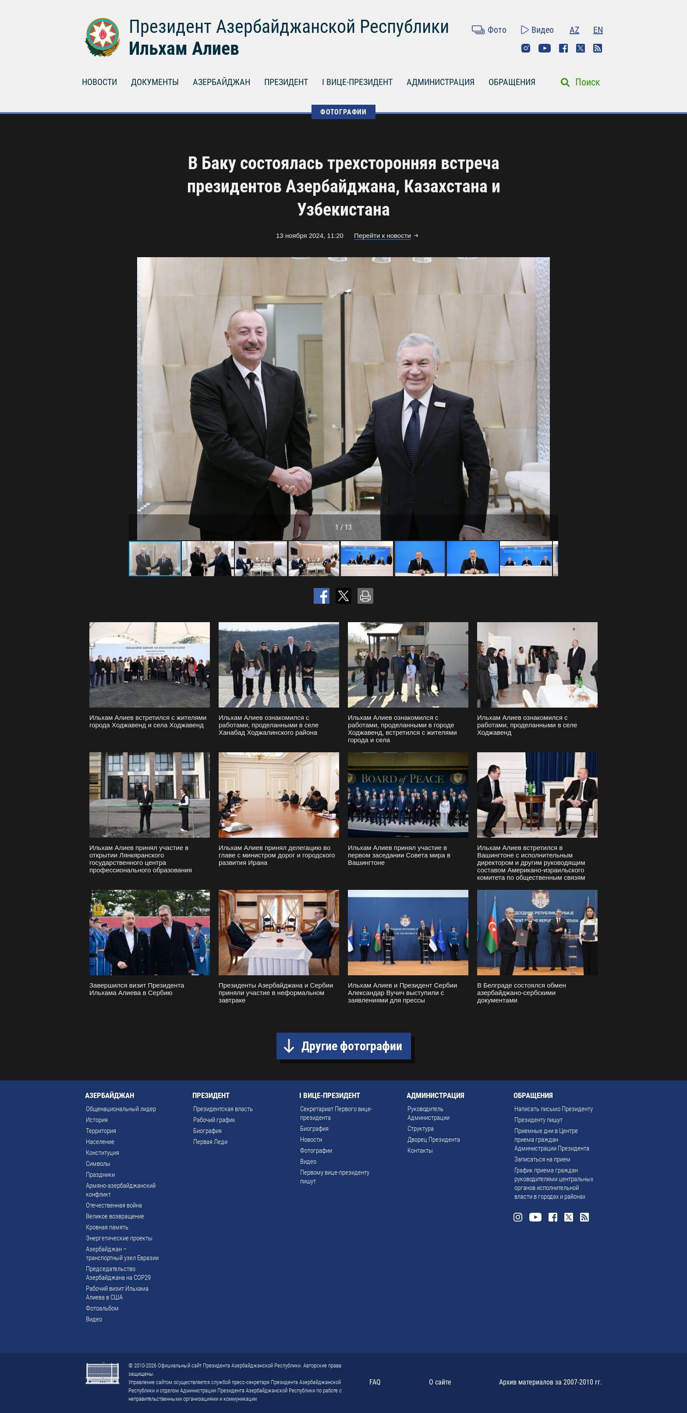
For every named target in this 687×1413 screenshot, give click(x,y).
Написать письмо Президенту (553, 1109)
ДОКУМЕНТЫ (155, 82)
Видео (542, 30)
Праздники (100, 1175)
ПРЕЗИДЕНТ (286, 82)
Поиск (587, 82)
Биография (207, 1131)
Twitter (580, 48)
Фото (497, 30)
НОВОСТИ (99, 82)
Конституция (102, 1153)
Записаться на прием (542, 1159)
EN (598, 30)
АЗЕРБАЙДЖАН (221, 82)
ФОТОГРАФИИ (343, 112)
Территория (101, 1131)
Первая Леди (210, 1142)
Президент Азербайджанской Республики (289, 26)
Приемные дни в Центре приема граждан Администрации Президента (551, 1139)
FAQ (375, 1382)
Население (100, 1142)
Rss (597, 48)
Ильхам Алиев (184, 48)
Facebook (563, 48)
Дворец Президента (433, 1140)
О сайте (440, 1382)
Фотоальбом (102, 1308)
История (97, 1120)
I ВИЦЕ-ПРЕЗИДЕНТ (357, 82)
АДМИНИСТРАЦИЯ (441, 82)
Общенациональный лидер (121, 1109)
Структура (420, 1129)
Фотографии (316, 1150)
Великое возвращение (115, 1216)
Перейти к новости (382, 235)
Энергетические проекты (119, 1238)
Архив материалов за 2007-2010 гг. (550, 1382)
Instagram (525, 48)
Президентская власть (223, 1109)
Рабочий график (214, 1120)
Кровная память (107, 1227)
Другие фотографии (351, 1046)
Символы (98, 1164)
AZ (574, 30)
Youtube (544, 48)
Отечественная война (114, 1205)
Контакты (420, 1150)
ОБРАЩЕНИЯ (512, 82)
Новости (311, 1140)
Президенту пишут (538, 1120)
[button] (550, 399)
